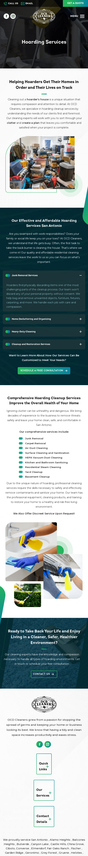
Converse (43, 808)
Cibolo (30, 808)
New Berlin (75, 821)
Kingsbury (66, 817)
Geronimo (57, 812)
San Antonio (46, 799)
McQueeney (57, 821)
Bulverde (39, 804)
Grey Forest (74, 812)
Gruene (9, 817)
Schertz (79, 825)
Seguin (8, 830)
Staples (8, 834)
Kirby (79, 817)
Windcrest (77, 834)
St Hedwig (76, 830)
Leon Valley (12, 821)
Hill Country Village (44, 817)
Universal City (59, 834)
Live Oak (29, 821)
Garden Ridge (38, 812)
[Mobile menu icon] (77, 16)
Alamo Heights (67, 799)
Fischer (21, 812)
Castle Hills (75, 804)
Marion (42, 821)
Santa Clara (53, 825)
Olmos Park (34, 825)
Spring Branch (57, 830)
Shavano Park (36, 830)
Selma (20, 830)
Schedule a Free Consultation (44, 370)
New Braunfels (14, 825)
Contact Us (43, 674)
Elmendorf (58, 808)
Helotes (23, 817)
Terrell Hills (40, 834)
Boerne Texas (59, 838)
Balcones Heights (17, 804)
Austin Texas (38, 838)
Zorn (24, 838)
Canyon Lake (56, 804)
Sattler (67, 825)
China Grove (15, 808)
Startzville (22, 834)
